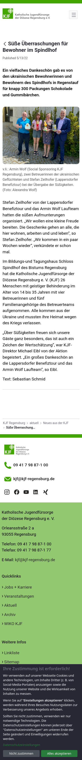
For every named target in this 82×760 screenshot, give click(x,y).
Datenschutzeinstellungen (21, 745)
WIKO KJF (13, 623)
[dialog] (41, 712)
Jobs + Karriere (18, 587)
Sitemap (11, 661)
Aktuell (10, 605)
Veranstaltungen (19, 596)
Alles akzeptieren (59, 753)
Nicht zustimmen (21, 753)
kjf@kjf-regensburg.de (35, 559)
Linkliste (11, 652)
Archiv (10, 614)
